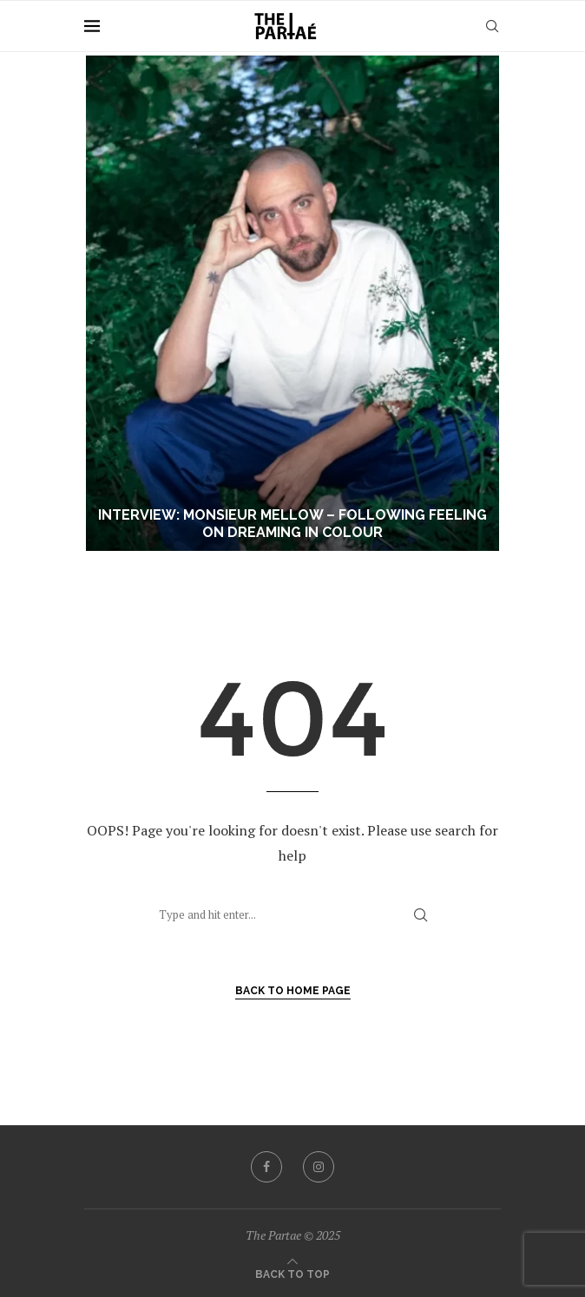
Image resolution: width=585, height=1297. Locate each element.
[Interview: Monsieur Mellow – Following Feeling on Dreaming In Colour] (292, 303)
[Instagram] (318, 1166)
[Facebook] (266, 1166)
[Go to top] (292, 1272)
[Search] (492, 26)
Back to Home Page (293, 991)
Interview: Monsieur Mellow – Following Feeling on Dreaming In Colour (292, 524)
